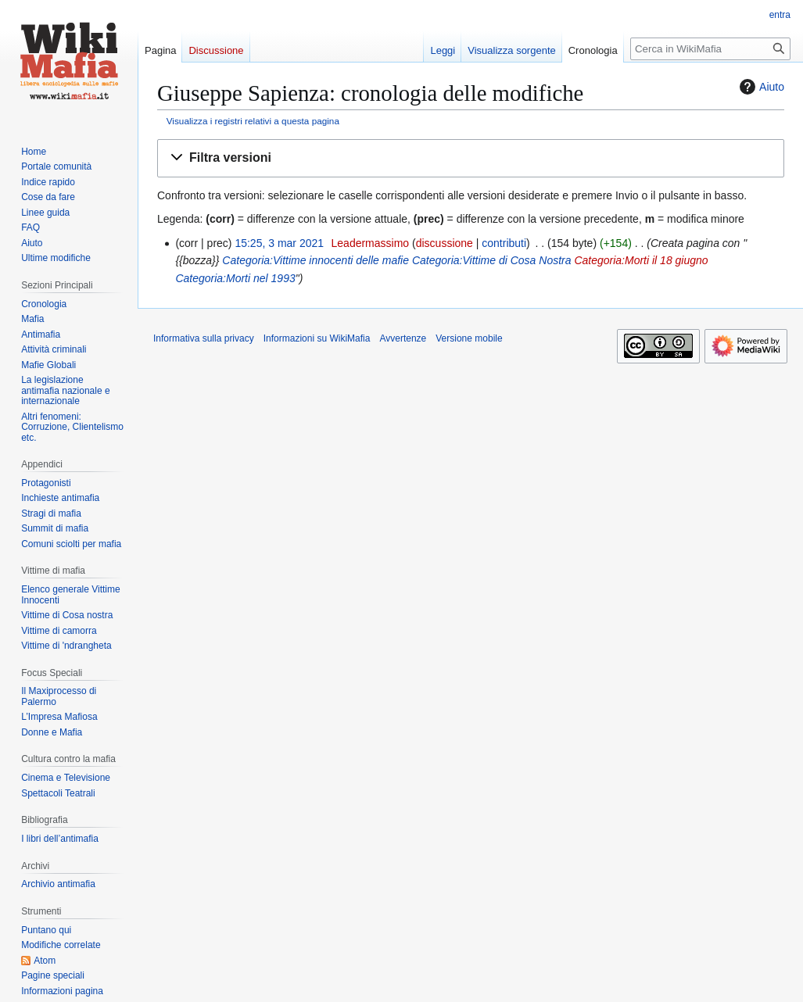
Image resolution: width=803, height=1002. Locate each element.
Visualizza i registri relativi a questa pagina (253, 121)
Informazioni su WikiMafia (317, 338)
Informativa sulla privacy (203, 338)
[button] (470, 158)
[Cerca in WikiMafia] (710, 49)
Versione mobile (469, 338)
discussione (444, 243)
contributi (504, 243)
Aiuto (760, 87)
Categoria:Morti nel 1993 (235, 278)
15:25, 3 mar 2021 (279, 243)
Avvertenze (402, 338)
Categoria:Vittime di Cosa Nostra (492, 260)
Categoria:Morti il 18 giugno (641, 260)
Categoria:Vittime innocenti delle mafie (315, 260)
